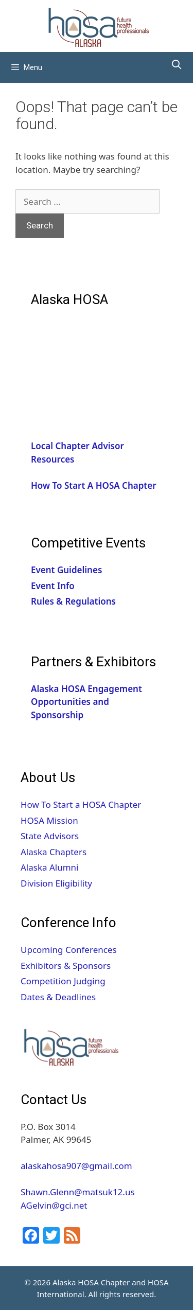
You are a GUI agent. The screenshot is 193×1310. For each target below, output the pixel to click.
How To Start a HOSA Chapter (81, 804)
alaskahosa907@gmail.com (76, 1166)
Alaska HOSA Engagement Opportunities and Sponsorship (86, 702)
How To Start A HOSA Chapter (93, 485)
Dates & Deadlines (58, 997)
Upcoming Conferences (69, 949)
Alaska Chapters (53, 852)
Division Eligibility (56, 883)
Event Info (53, 586)
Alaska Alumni (50, 867)
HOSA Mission (49, 820)
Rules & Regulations (73, 601)
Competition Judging (63, 981)
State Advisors (50, 836)
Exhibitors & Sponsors (66, 965)
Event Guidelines (66, 570)
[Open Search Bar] (177, 65)
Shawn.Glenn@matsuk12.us (79, 1192)
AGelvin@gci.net (54, 1205)
